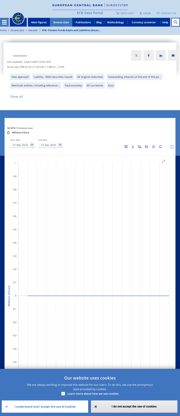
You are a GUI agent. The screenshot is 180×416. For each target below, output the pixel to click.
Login (147, 13)
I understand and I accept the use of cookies (45, 406)
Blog (99, 22)
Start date (15, 140)
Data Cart (127, 13)
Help (165, 22)
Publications (83, 22)
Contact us (168, 13)
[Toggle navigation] (4, 22)
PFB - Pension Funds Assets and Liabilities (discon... (71, 30)
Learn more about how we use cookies (93, 394)
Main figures (39, 22)
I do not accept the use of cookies (134, 406)
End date (42, 140)
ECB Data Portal (90, 13)
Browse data (61, 22)
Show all (16, 96)
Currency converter (144, 22)
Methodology (115, 22)
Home (3, 30)
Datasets (33, 30)
